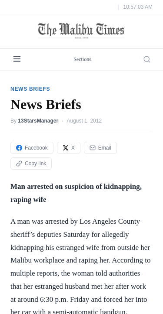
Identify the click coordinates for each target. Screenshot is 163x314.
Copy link (31, 143)
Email (100, 128)
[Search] (147, 39)
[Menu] (16, 39)
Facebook (32, 128)
